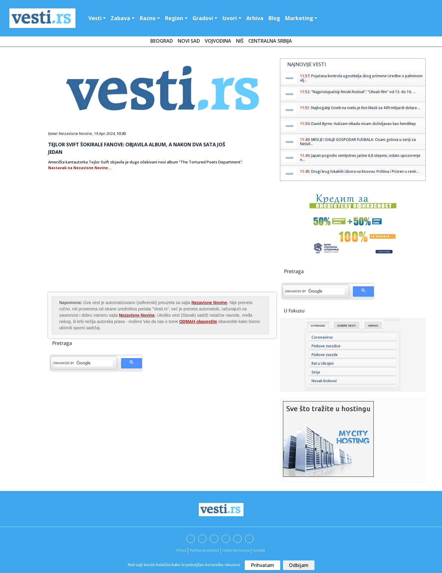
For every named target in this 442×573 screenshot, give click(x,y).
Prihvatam (262, 565)
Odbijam (298, 565)
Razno (148, 18)
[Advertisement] (98, 243)
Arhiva (254, 18)
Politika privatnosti (204, 550)
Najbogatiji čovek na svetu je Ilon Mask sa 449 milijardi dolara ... (365, 107)
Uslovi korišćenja (236, 550)
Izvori (229, 18)
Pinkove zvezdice (326, 346)
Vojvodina (218, 41)
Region (174, 18)
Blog (274, 18)
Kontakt (259, 550)
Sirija (316, 372)
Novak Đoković (324, 380)
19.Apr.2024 (104, 133)
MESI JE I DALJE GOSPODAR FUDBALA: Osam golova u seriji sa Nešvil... (358, 141)
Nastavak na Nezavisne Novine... (80, 167)
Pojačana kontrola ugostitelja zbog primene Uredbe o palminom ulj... (361, 78)
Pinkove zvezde (325, 354)
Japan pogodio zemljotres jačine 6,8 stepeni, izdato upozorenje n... (360, 157)
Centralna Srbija (270, 41)
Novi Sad (189, 41)
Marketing (299, 18)
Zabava (120, 18)
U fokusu (318, 325)
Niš (240, 41)
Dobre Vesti (346, 325)
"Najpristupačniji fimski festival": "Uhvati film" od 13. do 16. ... (363, 91)
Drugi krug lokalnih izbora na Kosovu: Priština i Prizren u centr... (365, 171)
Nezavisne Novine (75, 133)
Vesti (95, 18)
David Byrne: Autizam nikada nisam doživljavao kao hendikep (363, 123)
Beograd (161, 41)
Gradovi (202, 18)
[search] (83, 363)
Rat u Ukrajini (323, 363)
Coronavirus (322, 337)
